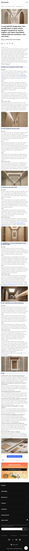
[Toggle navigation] (27, 2)
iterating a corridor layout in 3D (10, 284)
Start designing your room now (14, 456)
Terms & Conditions (24, 535)
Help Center (4, 520)
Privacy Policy (4, 535)
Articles (2, 6)
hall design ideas (19, 6)
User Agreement (13, 535)
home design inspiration (10, 6)
